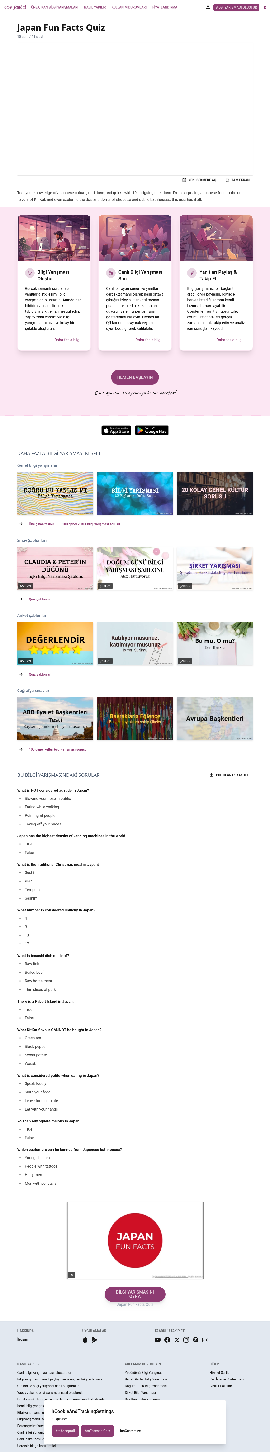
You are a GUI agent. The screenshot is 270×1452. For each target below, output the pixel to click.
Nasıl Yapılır (95, 7)
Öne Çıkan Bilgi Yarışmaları (55, 7)
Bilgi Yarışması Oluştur (236, 7)
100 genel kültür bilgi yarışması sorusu (91, 524)
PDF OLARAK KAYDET (229, 775)
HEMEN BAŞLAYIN (135, 377)
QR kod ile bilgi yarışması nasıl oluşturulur (48, 1386)
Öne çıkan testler (41, 524)
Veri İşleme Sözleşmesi (226, 1379)
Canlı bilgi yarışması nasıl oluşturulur (44, 1373)
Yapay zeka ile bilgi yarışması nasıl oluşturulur (51, 1392)
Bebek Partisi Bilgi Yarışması (146, 1379)
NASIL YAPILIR (28, 1364)
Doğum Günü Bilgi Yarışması (146, 1386)
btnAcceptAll (65, 1431)
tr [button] (264, 7)
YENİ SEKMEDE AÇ (199, 180)
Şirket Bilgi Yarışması (140, 1392)
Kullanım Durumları (129, 7)
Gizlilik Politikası (221, 1386)
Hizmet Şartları (220, 1373)
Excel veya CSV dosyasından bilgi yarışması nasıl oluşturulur (61, 1399)
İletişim (22, 1339)
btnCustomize (130, 1431)
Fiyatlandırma (165, 7)
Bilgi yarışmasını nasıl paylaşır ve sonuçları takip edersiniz (59, 1379)
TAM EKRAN (237, 180)
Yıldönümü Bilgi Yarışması (144, 1373)
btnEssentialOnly (97, 1431)
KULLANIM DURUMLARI (143, 1364)
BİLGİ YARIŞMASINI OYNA (135, 1294)
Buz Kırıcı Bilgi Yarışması (143, 1399)
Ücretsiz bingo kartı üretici (36, 1446)
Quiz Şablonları (40, 599)
